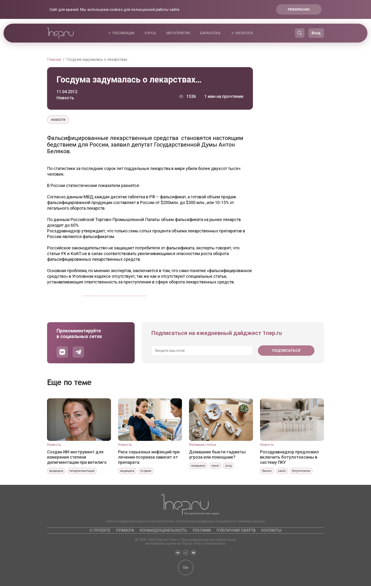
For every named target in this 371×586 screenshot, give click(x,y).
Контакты (271, 530)
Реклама (202, 530)
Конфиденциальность (163, 530)
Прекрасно (299, 9)
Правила (125, 530)
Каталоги (244, 33)
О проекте (100, 530)
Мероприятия (178, 33)
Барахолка (210, 33)
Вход (316, 33)
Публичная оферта (236, 530)
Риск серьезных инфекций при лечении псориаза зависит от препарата (149, 457)
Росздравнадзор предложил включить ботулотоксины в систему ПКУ (289, 457)
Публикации (123, 33)
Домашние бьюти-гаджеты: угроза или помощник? (217, 454)
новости (58, 119)
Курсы (150, 33)
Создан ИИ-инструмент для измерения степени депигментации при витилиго (77, 457)
